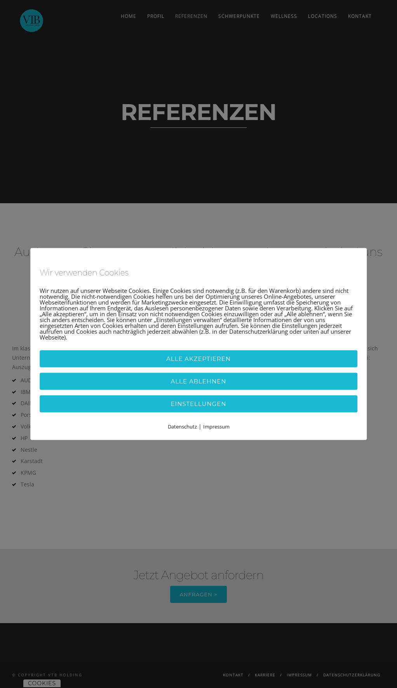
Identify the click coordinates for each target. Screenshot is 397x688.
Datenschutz (182, 426)
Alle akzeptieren (198, 358)
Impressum (216, 426)
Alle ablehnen (198, 381)
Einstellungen (198, 403)
